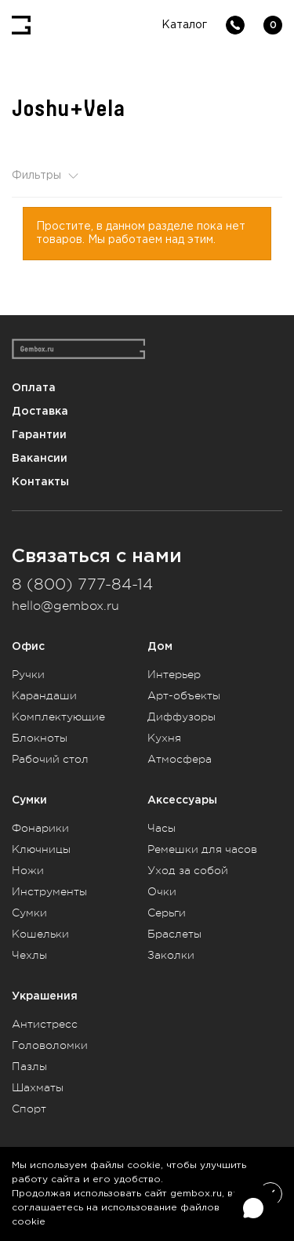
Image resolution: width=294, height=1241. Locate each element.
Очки (161, 891)
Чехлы (29, 955)
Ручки (28, 674)
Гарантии (39, 435)
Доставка (40, 411)
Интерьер (174, 674)
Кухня (164, 737)
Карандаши (44, 695)
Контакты (40, 482)
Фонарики (40, 828)
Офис (28, 646)
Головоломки (50, 1045)
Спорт (29, 1108)
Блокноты (39, 737)
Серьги (166, 912)
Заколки (170, 955)
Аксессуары (182, 800)
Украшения (45, 996)
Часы (161, 828)
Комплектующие (58, 716)
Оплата (34, 388)
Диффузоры (181, 716)
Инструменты (49, 891)
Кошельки (40, 933)
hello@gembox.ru (65, 606)
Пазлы (29, 1066)
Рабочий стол (50, 759)
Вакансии (39, 458)
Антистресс (45, 1024)
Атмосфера (179, 759)
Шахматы (38, 1087)
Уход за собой (187, 870)
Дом (159, 646)
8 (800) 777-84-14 (82, 584)
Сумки (29, 800)
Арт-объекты (183, 695)
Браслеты (174, 933)
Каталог (184, 25)
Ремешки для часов (202, 849)
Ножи (28, 870)
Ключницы (41, 849)
